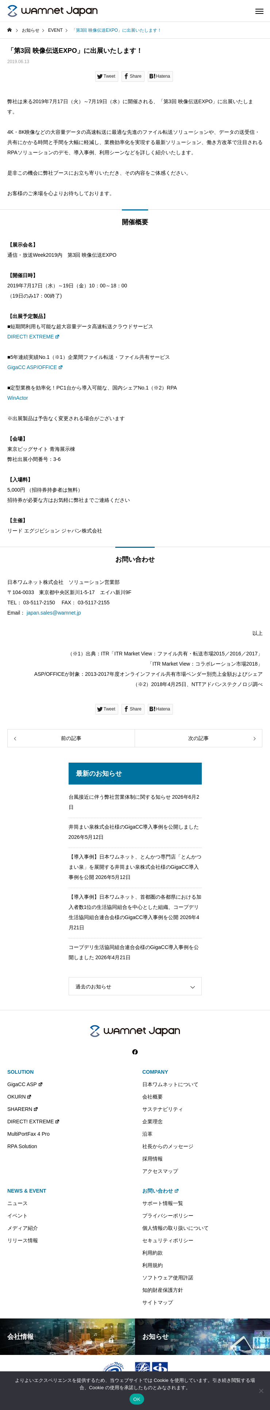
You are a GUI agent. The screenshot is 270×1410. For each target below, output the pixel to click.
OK (136, 1399)
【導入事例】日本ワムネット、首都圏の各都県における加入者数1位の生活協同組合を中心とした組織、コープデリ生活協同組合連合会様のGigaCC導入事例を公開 (135, 907)
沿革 (147, 1134)
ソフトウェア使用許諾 (167, 1278)
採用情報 (152, 1159)
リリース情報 (22, 1240)
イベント (17, 1216)
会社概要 (152, 1097)
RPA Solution (22, 1146)
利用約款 (152, 1253)
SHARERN (22, 1109)
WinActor (17, 398)
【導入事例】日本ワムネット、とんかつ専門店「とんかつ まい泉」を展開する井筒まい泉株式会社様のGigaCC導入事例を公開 (135, 867)
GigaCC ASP (25, 1084)
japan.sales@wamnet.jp (54, 613)
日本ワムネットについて (170, 1084)
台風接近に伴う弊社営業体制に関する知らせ (120, 797)
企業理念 (152, 1121)
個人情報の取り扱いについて (175, 1228)
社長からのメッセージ (167, 1146)
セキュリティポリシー (167, 1240)
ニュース (17, 1203)
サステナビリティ (162, 1109)
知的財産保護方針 (162, 1290)
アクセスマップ (160, 1171)
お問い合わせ (160, 1191)
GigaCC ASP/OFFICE (35, 367)
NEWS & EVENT (26, 1191)
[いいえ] (261, 1390)
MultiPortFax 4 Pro (28, 1134)
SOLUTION (20, 1072)
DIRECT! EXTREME (33, 337)
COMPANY (155, 1072)
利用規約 (152, 1265)
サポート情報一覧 (162, 1203)
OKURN (19, 1097)
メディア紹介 (22, 1228)
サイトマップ (157, 1302)
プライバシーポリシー (167, 1216)
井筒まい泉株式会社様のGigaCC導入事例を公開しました (134, 827)
